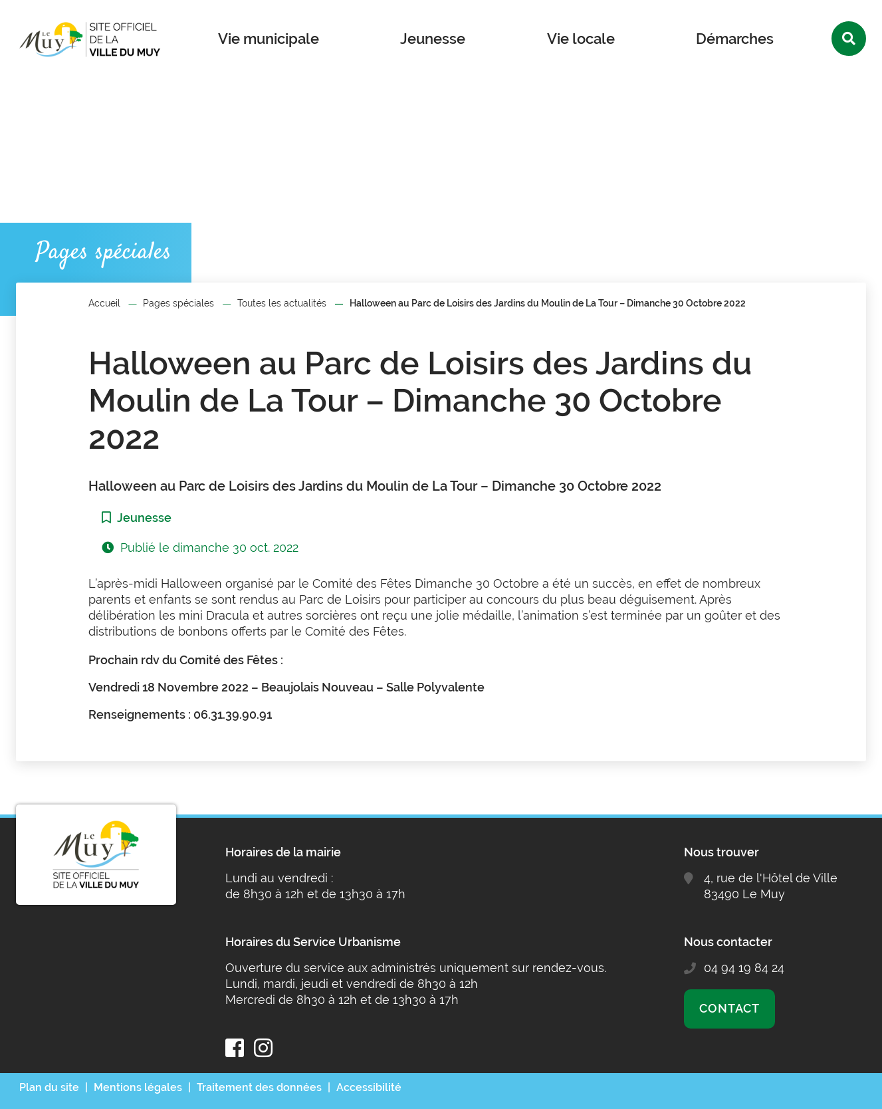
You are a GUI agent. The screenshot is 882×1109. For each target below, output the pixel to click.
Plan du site (49, 1087)
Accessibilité (368, 1087)
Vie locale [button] (581, 38)
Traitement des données (259, 1087)
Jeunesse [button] (432, 38)
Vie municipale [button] (268, 38)
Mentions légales (138, 1087)
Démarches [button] (735, 38)
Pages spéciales (178, 303)
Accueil (104, 303)
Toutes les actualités (281, 303)
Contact (729, 1008)
